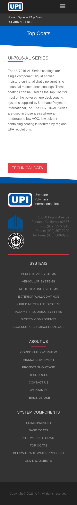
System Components (38, 319)
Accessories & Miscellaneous (38, 326)
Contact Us (38, 382)
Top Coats (37, 17)
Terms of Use (38, 397)
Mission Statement (38, 359)
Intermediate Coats (38, 438)
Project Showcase (38, 367)
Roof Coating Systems (38, 289)
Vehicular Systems (38, 281)
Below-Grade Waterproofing (38, 453)
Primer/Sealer (38, 422)
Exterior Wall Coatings (38, 296)
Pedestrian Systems (38, 274)
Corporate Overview (38, 352)
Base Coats (38, 430)
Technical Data (27, 168)
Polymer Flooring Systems (38, 311)
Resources (38, 375)
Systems (23, 17)
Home (11, 17)
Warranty (38, 390)
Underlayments (38, 460)
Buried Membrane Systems (38, 304)
